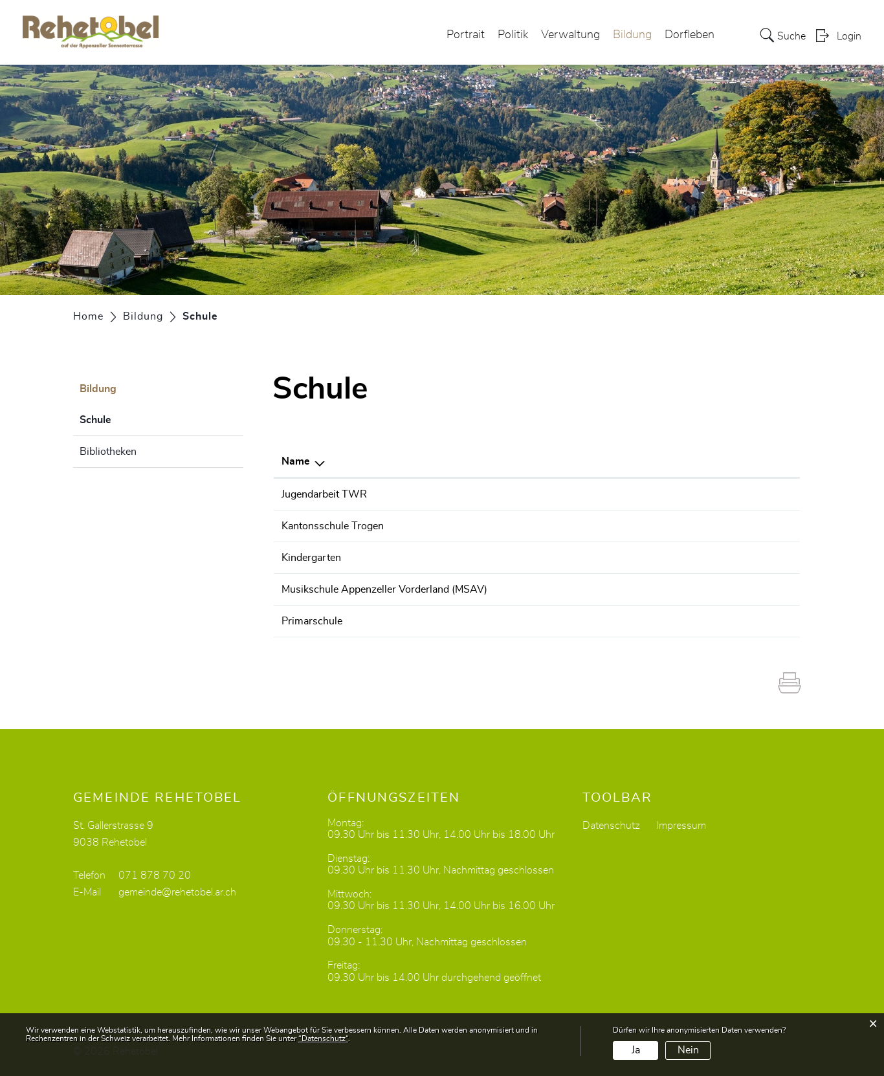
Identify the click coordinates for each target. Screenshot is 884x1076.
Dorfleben (689, 35)
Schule (128, 418)
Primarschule (312, 621)
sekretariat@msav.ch (672, 589)
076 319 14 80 (563, 494)
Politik (513, 35)
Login (849, 36)
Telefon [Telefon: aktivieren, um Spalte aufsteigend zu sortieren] (544, 461)
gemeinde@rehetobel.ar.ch (177, 892)
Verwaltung (570, 35)
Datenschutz (611, 825)
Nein (688, 1050)
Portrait (466, 35)
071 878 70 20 (154, 875)
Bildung (632, 35)
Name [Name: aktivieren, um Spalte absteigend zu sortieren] (296, 461)
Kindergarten (311, 558)
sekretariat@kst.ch (667, 526)
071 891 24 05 (563, 589)
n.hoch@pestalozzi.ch (675, 494)
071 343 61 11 (563, 526)
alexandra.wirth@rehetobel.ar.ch (699, 558)
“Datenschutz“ (323, 1038)
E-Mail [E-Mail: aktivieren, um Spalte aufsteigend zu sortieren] (640, 461)
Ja (636, 1050)
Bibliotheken (108, 451)
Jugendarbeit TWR (324, 494)
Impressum (681, 825)
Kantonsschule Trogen (333, 526)
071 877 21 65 (563, 558)
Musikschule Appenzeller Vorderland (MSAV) (384, 589)
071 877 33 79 (563, 621)
